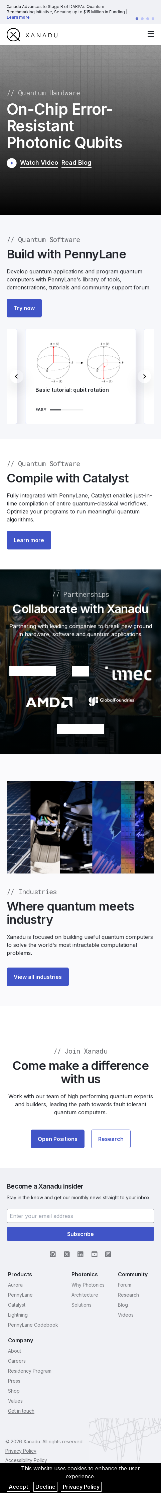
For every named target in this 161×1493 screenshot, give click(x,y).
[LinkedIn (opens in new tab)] (80, 1254)
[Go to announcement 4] (153, 18)
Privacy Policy (81, 1486)
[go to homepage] (32, 34)
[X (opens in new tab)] (67, 1254)
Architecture (84, 1295)
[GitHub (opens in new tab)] (53, 1254)
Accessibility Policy (26, 1460)
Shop (14, 1391)
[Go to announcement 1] (137, 18)
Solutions (81, 1305)
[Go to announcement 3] (147, 18)
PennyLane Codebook (33, 1325)
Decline (45, 1486)
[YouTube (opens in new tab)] (95, 1254)
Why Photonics (88, 1285)
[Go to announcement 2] (142, 18)
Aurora (15, 1285)
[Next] (144, 376)
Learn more (18, 17)
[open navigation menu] (151, 34)
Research (111, 1139)
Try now (24, 308)
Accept (18, 1486)
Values (15, 1401)
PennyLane (20, 1295)
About (14, 1351)
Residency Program (29, 1371)
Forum (124, 1285)
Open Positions (57, 1139)
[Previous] (16, 376)
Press (14, 1381)
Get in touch (21, 1411)
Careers (17, 1361)
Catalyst (16, 1305)
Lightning (18, 1315)
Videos (126, 1315)
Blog (123, 1305)
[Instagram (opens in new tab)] (108, 1254)
